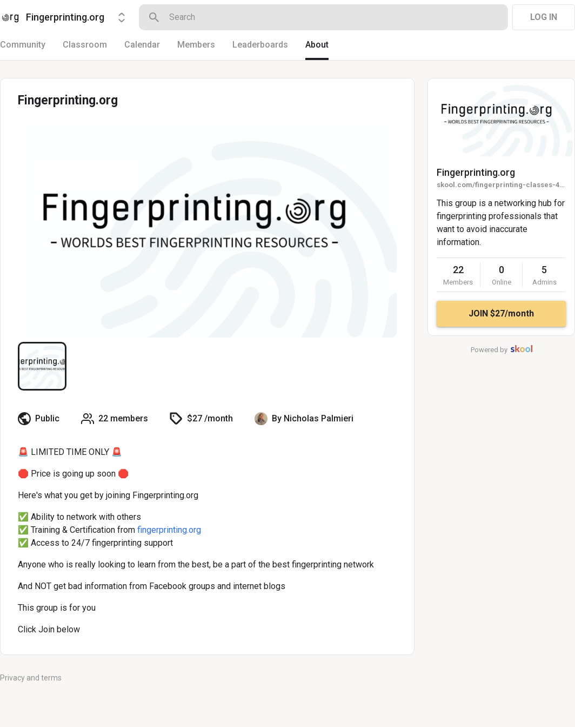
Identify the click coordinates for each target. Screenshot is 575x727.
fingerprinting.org (169, 530)
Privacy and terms (31, 677)
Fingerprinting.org (476, 172)
